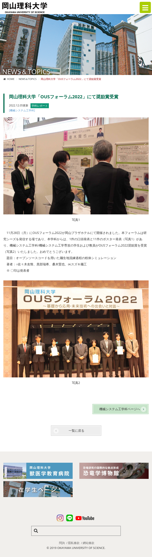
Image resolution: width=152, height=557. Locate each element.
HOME (10, 79)
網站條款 (88, 543)
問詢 (62, 543)
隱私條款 (74, 543)
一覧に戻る (76, 430)
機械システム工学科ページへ (119, 409)
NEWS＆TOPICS (28, 79)
